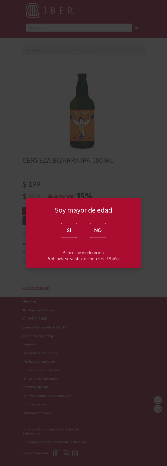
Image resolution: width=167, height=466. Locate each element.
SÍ (69, 230)
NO (98, 230)
